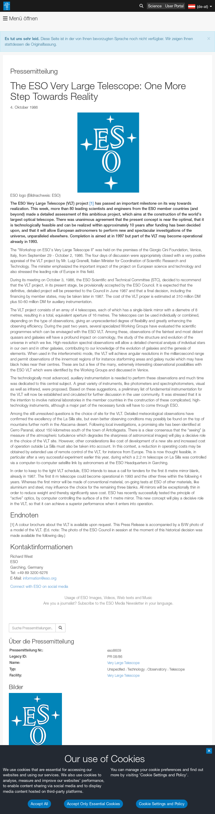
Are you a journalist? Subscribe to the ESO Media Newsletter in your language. (108, 603)
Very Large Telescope (123, 663)
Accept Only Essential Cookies (93, 803)
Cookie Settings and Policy (162, 803)
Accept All (39, 803)
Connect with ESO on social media (39, 586)
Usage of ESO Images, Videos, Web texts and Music (108, 597)
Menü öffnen (20, 18)
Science (155, 6)
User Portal (174, 6)
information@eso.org (39, 578)
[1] (91, 203)
